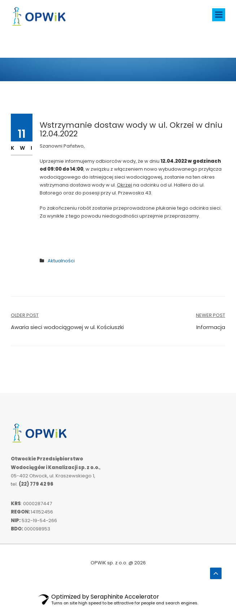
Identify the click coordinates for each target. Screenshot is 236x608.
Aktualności (61, 260)
